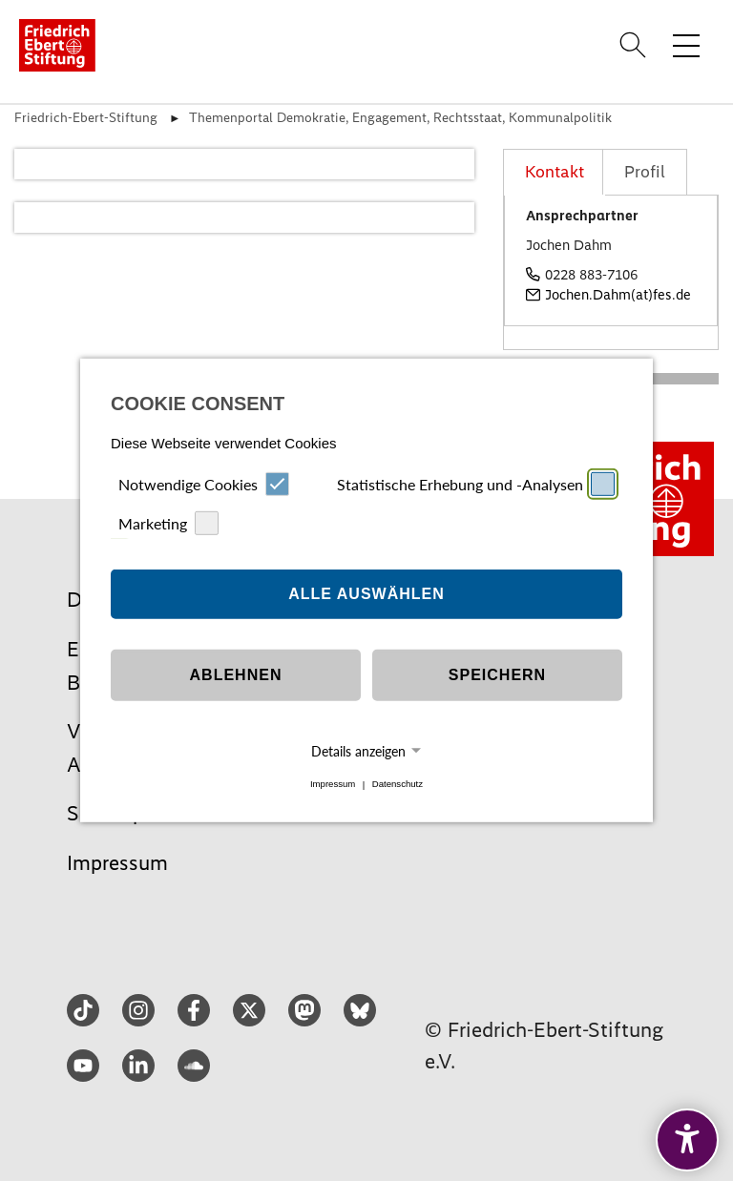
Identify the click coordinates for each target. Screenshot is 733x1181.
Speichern (497, 675)
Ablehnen (236, 675)
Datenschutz (397, 784)
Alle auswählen (366, 594)
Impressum (332, 784)
